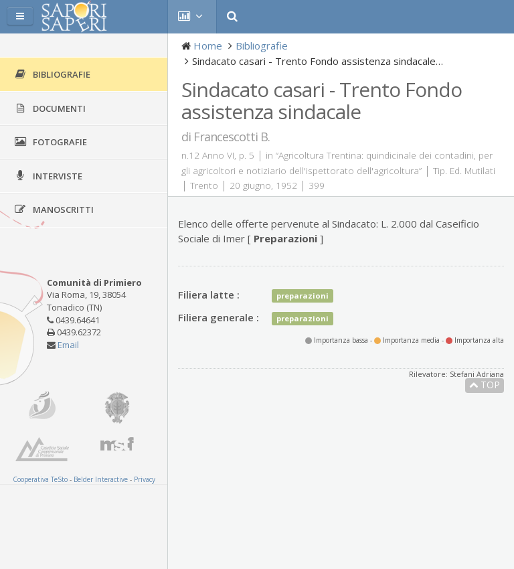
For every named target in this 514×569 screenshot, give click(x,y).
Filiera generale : (218, 317)
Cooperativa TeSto (40, 479)
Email (68, 345)
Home (207, 45)
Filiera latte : (209, 294)
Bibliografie (262, 45)
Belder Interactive (101, 479)
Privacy (144, 479)
